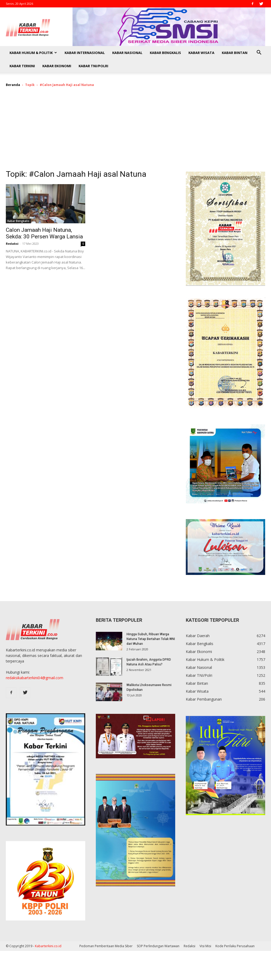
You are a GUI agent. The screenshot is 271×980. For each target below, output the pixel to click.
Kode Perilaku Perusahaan (235, 946)
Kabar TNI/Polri (93, 65)
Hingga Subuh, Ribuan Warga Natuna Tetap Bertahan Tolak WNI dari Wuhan (151, 639)
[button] (258, 53)
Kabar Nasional (127, 52)
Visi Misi (205, 946)
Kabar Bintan (234, 52)
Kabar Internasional (85, 52)
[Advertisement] (135, 132)
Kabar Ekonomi (56, 65)
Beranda (13, 85)
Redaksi (12, 244)
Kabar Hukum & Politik (33, 52)
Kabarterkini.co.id (48, 946)
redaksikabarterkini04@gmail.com (34, 677)
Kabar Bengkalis (165, 52)
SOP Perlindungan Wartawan (158, 946)
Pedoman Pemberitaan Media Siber (106, 946)
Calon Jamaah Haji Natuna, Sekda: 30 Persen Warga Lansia (44, 233)
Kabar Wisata (201, 52)
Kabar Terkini (22, 65)
